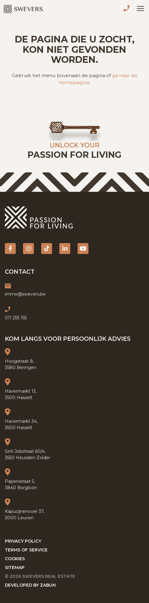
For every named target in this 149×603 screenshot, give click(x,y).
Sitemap (15, 567)
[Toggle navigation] (140, 8)
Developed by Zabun (30, 585)
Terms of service (26, 550)
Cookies (15, 558)
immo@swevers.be (25, 294)
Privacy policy (23, 541)
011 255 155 (127, 9)
